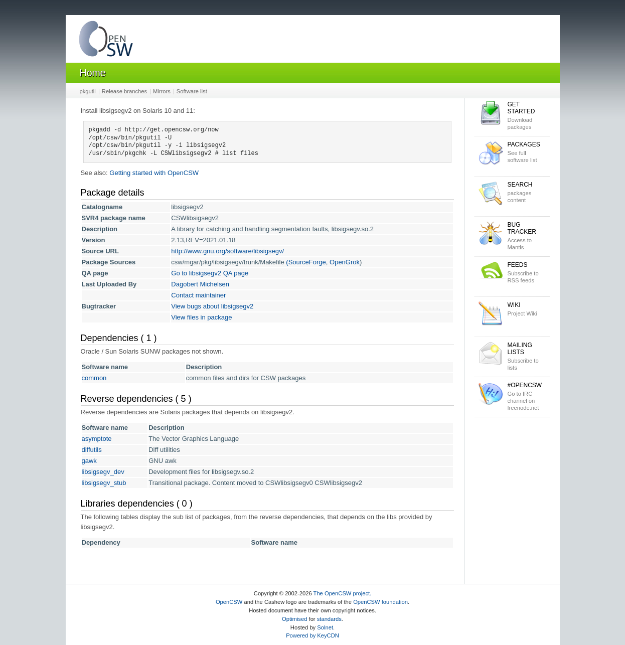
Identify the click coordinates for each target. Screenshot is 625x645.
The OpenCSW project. (343, 593)
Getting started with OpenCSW (154, 173)
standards (329, 619)
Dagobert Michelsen (200, 284)
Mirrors (162, 91)
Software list (192, 91)
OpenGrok (345, 262)
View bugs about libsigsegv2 (212, 306)
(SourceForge (306, 262)
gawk (89, 460)
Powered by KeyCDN (312, 635)
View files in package (201, 317)
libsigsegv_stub (104, 483)
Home (93, 72)
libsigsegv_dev (103, 471)
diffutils (92, 449)
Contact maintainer (198, 295)
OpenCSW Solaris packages (105, 41)
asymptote (97, 438)
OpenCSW (229, 602)
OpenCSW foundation (380, 602)
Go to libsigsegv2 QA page (209, 273)
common (94, 378)
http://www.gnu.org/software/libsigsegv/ (227, 251)
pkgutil (88, 91)
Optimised (294, 619)
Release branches (124, 91)
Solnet (325, 627)
